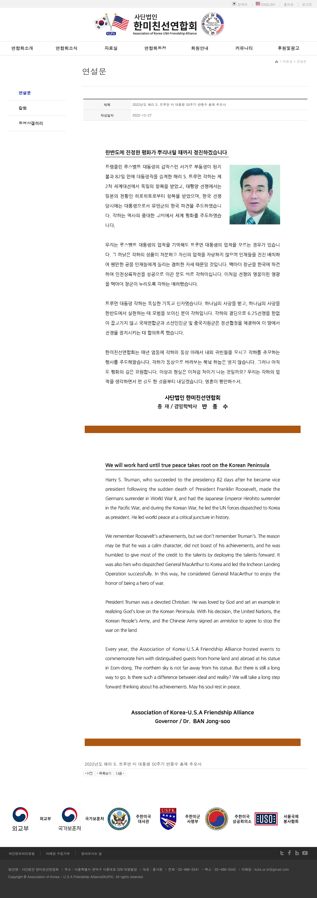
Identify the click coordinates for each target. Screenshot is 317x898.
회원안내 (200, 48)
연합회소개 (22, 48)
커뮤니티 (244, 48)
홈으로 (288, 4)
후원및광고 (289, 48)
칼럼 (23, 108)
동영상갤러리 (31, 123)
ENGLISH (265, 4)
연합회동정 (155, 48)
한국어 (239, 4)
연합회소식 (67, 48)
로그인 (307, 4)
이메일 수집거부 (58, 853)
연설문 (25, 93)
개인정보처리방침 (21, 853)
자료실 (111, 48)
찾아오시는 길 (91, 853)
